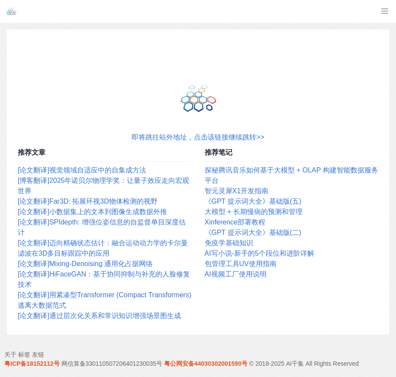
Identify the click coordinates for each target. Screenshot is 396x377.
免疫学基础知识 (229, 243)
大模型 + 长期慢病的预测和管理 (254, 211)
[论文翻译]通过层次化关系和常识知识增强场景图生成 (99, 315)
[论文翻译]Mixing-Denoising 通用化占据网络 (85, 263)
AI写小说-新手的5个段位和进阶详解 (259, 253)
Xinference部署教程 (235, 222)
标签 (24, 354)
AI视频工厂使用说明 (236, 274)
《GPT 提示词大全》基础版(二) (253, 232)
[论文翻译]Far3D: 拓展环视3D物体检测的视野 (88, 201)
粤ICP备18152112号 (32, 363)
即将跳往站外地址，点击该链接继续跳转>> (198, 137)
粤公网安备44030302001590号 (206, 363)
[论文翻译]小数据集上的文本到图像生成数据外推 (92, 211)
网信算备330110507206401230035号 (112, 363)
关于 (10, 354)
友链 (38, 354)
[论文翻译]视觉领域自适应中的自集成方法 (82, 170)
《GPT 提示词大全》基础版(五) (253, 201)
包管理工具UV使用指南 (241, 263)
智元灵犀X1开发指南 (237, 191)
